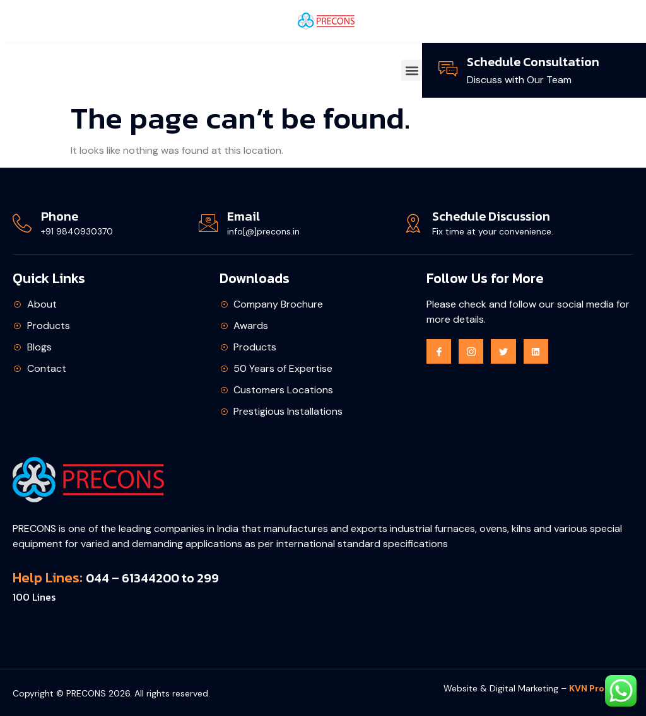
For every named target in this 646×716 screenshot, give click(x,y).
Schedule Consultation (533, 61)
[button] (411, 70)
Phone (59, 216)
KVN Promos (596, 688)
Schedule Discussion (491, 216)
